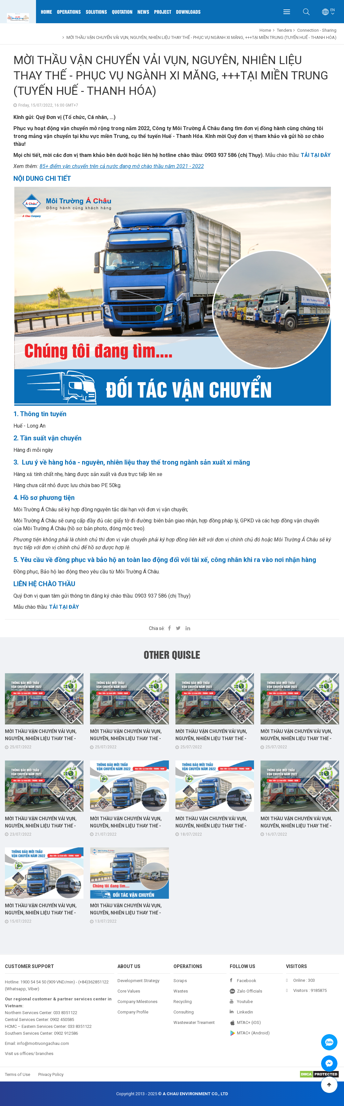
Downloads (188, 11)
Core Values (129, 991)
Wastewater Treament (194, 1022)
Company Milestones (137, 1001)
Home (46, 11)
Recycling (182, 1001)
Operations (69, 11)
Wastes (180, 991)
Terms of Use (17, 1074)
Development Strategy (138, 980)
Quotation (122, 11)
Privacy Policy (50, 1074)
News (143, 11)
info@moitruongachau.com (43, 1043)
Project (162, 11)
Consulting (183, 1012)
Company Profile (133, 1012)
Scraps (180, 980)
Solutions (96, 11)
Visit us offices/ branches (29, 1053)
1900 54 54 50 (33, 981)
